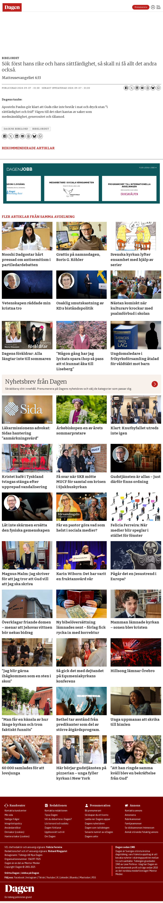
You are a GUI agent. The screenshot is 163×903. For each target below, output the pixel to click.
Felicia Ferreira (54, 847)
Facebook (19, 877)
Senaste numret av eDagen (99, 832)
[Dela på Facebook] (126, 87)
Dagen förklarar (53, 827)
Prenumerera (141, 7)
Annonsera (130, 815)
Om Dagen (50, 836)
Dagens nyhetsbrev (95, 823)
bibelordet (40, 128)
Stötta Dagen (12, 873)
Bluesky (74, 877)
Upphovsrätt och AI (54, 832)
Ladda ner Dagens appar (97, 819)
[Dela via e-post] (142, 87)
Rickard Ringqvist (57, 851)
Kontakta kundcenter (15, 810)
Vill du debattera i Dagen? (58, 819)
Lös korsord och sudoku (56, 823)
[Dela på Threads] (147, 87)
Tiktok (41, 877)
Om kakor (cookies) (14, 832)
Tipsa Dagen (51, 815)
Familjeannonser (133, 823)
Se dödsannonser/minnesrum (139, 827)
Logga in (152, 7)
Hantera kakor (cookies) (17, 836)
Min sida (9, 815)
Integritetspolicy (13, 823)
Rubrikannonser (133, 819)
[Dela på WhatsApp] (158, 87)
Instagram (31, 877)
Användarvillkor (13, 827)
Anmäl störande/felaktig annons (141, 832)
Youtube (51, 877)
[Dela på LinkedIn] (136, 87)
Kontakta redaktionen (56, 810)
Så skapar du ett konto (96, 815)
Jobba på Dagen (30, 873)
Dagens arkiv (91, 836)
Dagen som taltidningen (97, 827)
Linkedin (64, 877)
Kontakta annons (133, 810)
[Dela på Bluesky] (152, 87)
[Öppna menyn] (158, 7)
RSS (94, 877)
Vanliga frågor (12, 819)
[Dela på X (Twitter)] (131, 87)
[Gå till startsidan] (13, 7)
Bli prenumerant (93, 810)
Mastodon (85, 877)
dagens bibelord (16, 128)
